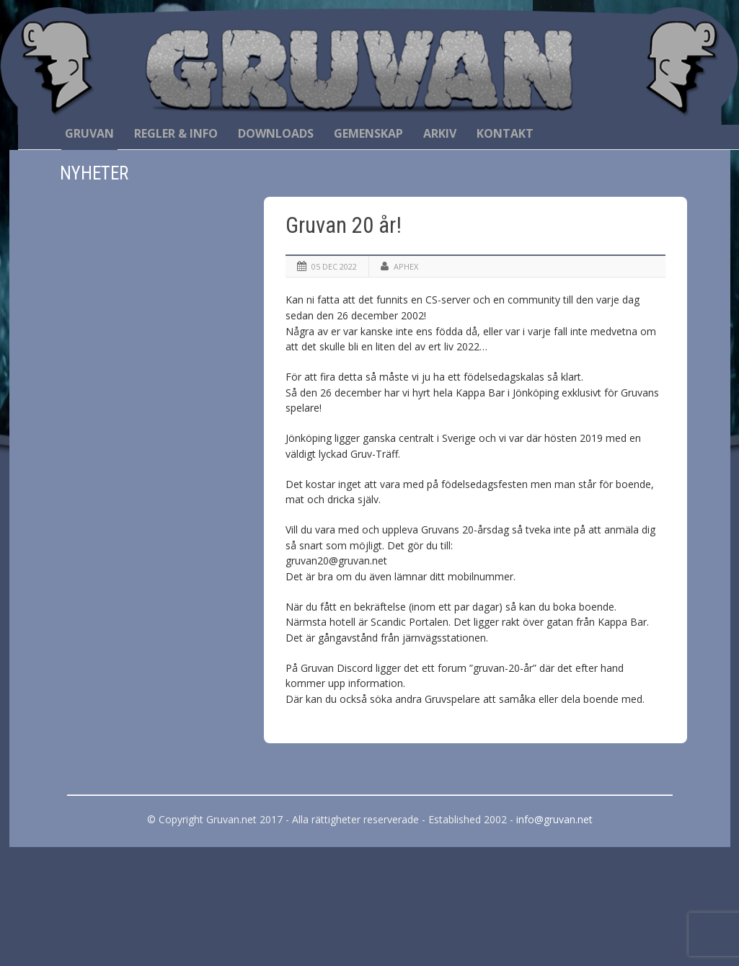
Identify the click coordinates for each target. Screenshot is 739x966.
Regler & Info (176, 133)
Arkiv (439, 133)
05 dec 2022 (334, 266)
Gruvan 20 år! (344, 225)
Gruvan (89, 133)
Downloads (276, 133)
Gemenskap (368, 133)
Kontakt (505, 133)
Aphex (406, 266)
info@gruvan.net (554, 819)
